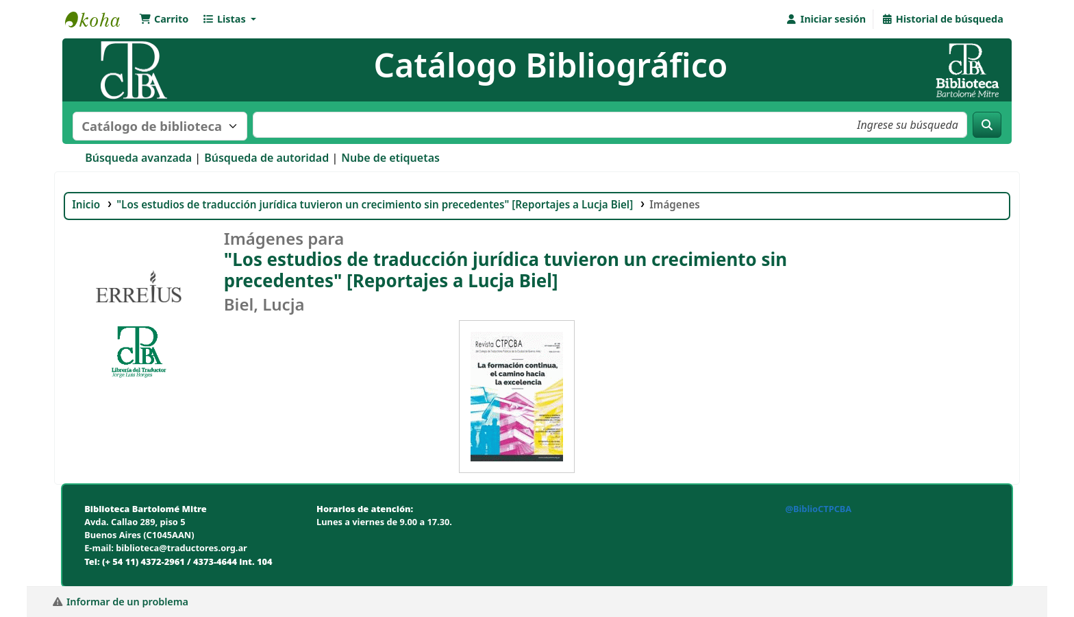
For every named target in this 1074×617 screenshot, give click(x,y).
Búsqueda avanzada (138, 157)
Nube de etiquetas (390, 157)
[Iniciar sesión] (825, 19)
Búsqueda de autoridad (266, 157)
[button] (164, 19)
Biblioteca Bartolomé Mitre (99, 19)
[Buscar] (987, 125)
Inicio (86, 204)
